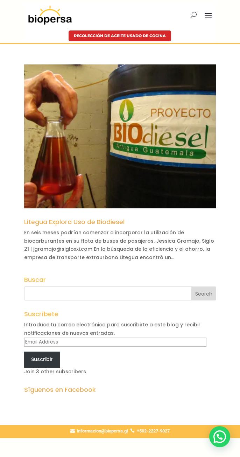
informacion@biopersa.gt (102, 431)
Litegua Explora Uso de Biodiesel (74, 221)
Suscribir (42, 359)
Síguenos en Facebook (60, 389)
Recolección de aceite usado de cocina (120, 35)
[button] (219, 436)
